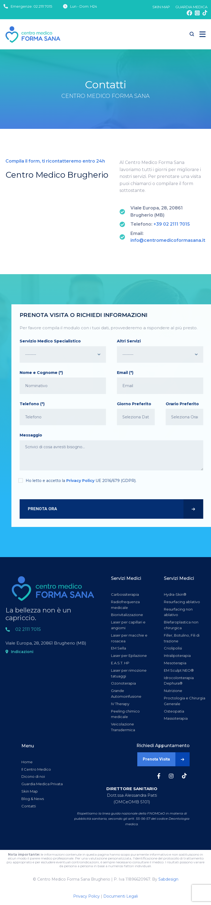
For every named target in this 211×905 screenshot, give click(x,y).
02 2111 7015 (42, 6)
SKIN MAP (161, 7)
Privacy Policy (86, 896)
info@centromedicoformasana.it (167, 240)
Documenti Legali (120, 896)
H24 (93, 6)
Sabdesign (168, 879)
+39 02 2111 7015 (171, 224)
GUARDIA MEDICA (191, 7)
